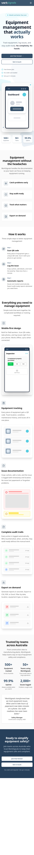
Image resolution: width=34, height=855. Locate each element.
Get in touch (17, 62)
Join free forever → (17, 56)
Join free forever (17, 759)
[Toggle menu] (31, 3)
